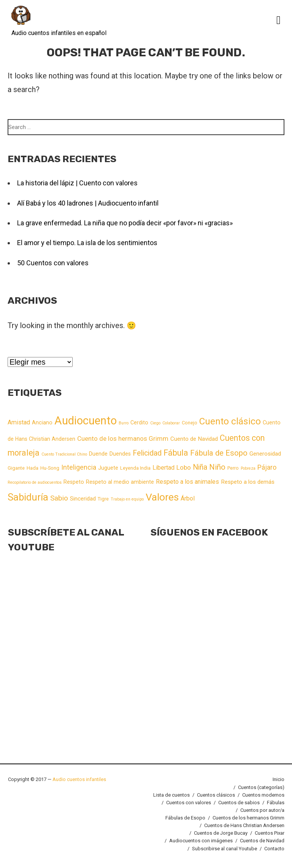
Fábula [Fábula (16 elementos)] (175, 453)
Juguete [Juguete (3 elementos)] (108, 468)
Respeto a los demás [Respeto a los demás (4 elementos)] (248, 481)
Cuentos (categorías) (261, 787)
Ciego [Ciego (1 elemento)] (155, 423)
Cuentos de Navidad (262, 840)
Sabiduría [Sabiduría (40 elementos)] (28, 497)
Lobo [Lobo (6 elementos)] (183, 467)
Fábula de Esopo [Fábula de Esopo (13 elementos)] (219, 453)
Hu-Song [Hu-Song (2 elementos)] (49, 468)
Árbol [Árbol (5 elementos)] (188, 498)
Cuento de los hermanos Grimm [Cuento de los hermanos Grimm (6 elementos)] (122, 438)
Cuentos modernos (263, 795)
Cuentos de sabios (239, 802)
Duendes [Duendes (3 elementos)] (120, 454)
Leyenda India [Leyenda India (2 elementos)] (135, 468)
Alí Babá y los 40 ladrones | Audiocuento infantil (88, 203)
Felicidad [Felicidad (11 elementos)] (147, 453)
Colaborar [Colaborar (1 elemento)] (171, 423)
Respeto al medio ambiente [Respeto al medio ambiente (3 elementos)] (120, 482)
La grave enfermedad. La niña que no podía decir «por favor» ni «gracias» (125, 223)
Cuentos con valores (188, 802)
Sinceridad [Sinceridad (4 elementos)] (83, 498)
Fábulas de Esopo (185, 818)
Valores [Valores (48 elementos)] (162, 497)
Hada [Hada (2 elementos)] (32, 468)
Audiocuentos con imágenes (201, 840)
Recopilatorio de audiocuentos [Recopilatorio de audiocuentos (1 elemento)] (35, 482)
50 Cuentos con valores (53, 263)
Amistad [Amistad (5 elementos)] (19, 422)
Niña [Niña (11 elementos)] (200, 467)
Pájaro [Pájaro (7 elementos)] (266, 467)
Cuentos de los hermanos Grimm (248, 818)
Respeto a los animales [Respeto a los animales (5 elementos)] (187, 481)
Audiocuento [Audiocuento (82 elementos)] (85, 420)
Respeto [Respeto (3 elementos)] (73, 482)
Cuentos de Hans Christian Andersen (244, 825)
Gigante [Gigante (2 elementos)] (16, 468)
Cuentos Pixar (269, 833)
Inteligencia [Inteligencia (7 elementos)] (78, 467)
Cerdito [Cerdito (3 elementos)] (139, 422)
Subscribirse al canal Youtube (224, 848)
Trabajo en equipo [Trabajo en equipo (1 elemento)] (127, 499)
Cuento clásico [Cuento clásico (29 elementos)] (230, 421)
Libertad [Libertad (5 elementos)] (163, 467)
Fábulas (275, 802)
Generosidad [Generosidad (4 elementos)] (265, 453)
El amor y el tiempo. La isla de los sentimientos (87, 243)
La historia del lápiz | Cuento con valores (77, 183)
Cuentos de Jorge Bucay (221, 833)
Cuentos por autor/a (262, 810)
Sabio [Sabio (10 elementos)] (59, 498)
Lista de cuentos (171, 795)
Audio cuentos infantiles (78, 779)
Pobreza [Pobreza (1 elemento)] (248, 468)
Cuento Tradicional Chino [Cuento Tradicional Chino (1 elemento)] (64, 454)
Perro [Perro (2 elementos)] (233, 468)
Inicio (278, 779)
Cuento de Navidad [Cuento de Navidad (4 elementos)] (194, 438)
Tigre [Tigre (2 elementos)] (103, 499)
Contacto (274, 848)
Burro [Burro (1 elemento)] (124, 423)
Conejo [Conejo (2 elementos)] (189, 423)
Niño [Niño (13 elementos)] (217, 467)
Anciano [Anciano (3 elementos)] (42, 422)
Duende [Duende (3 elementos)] (98, 454)
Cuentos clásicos (216, 795)
